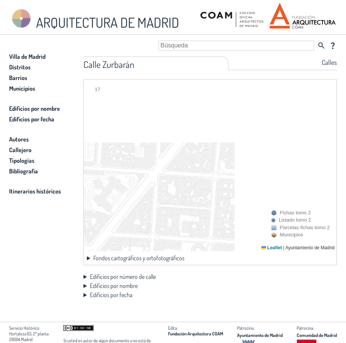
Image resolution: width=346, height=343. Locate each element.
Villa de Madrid (27, 56)
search (321, 45)
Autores (19, 139)
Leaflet (271, 247)
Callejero (20, 150)
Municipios (22, 88)
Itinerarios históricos (35, 191)
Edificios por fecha (31, 119)
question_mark (333, 45)
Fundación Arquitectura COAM (195, 334)
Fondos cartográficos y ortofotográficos (138, 258)
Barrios (18, 78)
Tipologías (22, 160)
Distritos (20, 67)
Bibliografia (23, 171)
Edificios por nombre (34, 108)
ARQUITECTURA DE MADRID (94, 19)
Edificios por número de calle (123, 276)
